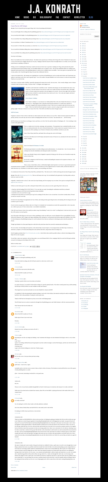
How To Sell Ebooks (84, 254)
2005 (83, 163)
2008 (83, 156)
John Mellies (17, 311)
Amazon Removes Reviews (86, 200)
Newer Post (13, 467)
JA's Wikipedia (84, 308)
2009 (83, 154)
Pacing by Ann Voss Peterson (89, 109)
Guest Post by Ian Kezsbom (89, 101)
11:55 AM (17, 307)
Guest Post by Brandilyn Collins (90, 116)
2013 (83, 63)
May (84, 138)
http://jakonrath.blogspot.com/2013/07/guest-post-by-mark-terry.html (56, 52)
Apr (84, 141)
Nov (84, 67)
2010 (83, 152)
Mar (84, 143)
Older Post (74, 467)
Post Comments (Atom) (22, 470)
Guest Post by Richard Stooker (89, 92)
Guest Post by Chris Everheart (89, 97)
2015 (83, 59)
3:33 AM (17, 377)
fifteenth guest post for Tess (26, 175)
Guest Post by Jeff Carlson (88, 82)
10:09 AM (17, 263)
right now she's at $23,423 (16, 182)
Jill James (17, 354)
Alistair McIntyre (18, 255)
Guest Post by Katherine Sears (89, 114)
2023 (83, 48)
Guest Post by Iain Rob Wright (89, 133)
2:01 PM (17, 323)
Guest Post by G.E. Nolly (88, 127)
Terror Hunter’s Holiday (31, 98)
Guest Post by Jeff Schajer (88, 120)
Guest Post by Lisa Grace (88, 118)
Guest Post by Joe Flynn (88, 95)
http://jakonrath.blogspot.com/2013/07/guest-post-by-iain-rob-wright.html (54, 35)
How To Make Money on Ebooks (87, 221)
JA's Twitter (83, 306)
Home (44, 467)
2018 (83, 52)
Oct (84, 69)
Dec (84, 65)
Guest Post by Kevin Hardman (89, 125)
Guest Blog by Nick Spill (88, 107)
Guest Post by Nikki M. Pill (89, 90)
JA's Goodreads (84, 304)
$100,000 (89, 243)
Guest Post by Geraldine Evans (90, 78)
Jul (84, 76)
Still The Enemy (14, 112)
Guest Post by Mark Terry (88, 122)
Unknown (17, 335)
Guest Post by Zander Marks (89, 80)
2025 (83, 45)
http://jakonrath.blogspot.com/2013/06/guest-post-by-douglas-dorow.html (58, 31)
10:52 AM (17, 394)
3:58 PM (17, 350)
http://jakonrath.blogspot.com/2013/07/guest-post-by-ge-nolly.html (52, 45)
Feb (84, 145)
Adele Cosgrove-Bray (19, 362)
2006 (83, 161)
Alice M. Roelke (18, 327)
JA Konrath (17, 267)
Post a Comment (14, 465)
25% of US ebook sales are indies (32, 233)
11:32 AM (17, 413)
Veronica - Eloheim (19, 278)
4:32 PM (17, 358)
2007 (83, 159)
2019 (83, 50)
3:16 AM (17, 461)
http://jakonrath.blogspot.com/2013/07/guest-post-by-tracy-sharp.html (54, 38)
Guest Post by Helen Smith (89, 84)
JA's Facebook (84, 302)
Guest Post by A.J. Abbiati (88, 129)
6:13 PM (17, 439)
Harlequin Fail (90, 210)
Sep (84, 71)
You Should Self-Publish (85, 286)
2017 (83, 54)
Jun (84, 136)
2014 (83, 61)
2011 (83, 150)
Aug (84, 74)
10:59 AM (17, 275)
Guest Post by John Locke (92, 263)
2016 (83, 56)
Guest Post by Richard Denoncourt (90, 112)
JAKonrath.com (84, 300)
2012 (83, 148)
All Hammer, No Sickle (38, 145)
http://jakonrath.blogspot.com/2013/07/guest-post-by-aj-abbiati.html (49, 42)
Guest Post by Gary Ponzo (88, 99)
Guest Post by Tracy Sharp (89, 131)
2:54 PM (17, 331)
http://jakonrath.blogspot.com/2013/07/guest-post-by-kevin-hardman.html (56, 49)
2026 (83, 43)
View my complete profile (87, 29)
